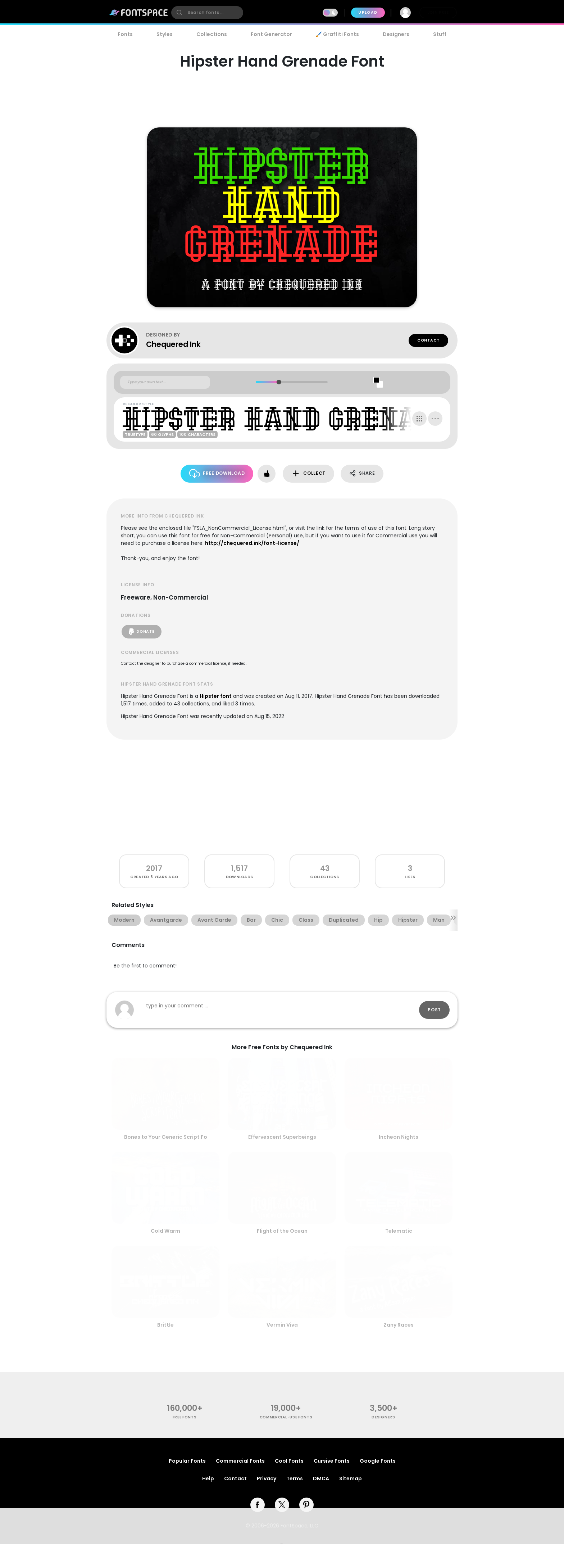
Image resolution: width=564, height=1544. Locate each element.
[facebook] (257, 1505)
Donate (141, 631)
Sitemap (350, 1478)
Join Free (438, 12)
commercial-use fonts (286, 1417)
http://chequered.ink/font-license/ (252, 543)
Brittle (165, 1324)
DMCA (321, 1478)
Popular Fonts (187, 1460)
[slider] (278, 382)
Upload (367, 12)
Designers (396, 34)
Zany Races (398, 1324)
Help (208, 1478)
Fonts (125, 34)
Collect (308, 473)
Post (434, 1010)
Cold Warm (165, 1230)
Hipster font (216, 696)
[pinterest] (306, 1505)
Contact (428, 340)
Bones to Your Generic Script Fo (165, 1137)
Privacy (266, 1478)
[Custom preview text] (165, 382)
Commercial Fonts (240, 1460)
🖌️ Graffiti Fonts (337, 34)
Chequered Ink (173, 344)
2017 (154, 868)
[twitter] (282, 1505)
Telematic (398, 1230)
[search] (207, 12)
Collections (211, 34)
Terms (294, 1478)
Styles (164, 34)
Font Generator (271, 34)
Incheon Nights (398, 1137)
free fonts (185, 1417)
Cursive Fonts (332, 1460)
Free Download (217, 473)
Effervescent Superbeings (282, 1137)
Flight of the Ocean (282, 1230)
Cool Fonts (289, 1460)
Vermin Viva (282, 1324)
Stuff (439, 34)
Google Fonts (378, 1460)
